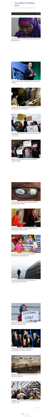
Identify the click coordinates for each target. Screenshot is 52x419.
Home (15, 7)
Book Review (30, 7)
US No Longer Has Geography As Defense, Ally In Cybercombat (24, 202)
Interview (25, 7)
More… (35, 7)
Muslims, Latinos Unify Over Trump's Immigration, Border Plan (23, 254)
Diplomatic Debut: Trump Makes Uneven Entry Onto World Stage (24, 228)
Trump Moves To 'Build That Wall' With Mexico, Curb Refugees (24, 323)
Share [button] (12, 84)
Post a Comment (16, 84)
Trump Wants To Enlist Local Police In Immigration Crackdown (24, 108)
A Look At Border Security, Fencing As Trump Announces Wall (23, 281)
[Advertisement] (26, 52)
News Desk (19, 7)
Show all (38, 13)
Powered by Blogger (26, 414)
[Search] (40, 3)
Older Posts (38, 407)
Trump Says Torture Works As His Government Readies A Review (22, 349)
